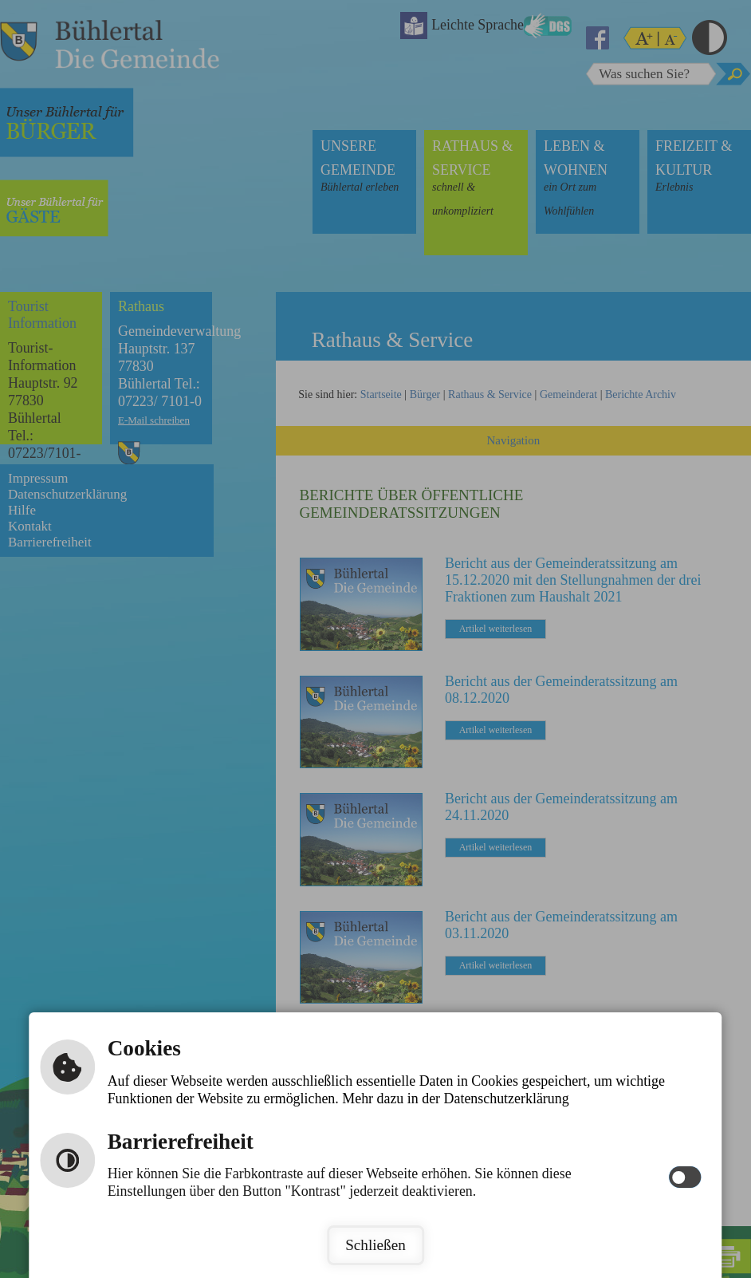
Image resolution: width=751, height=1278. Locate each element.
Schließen (375, 1245)
